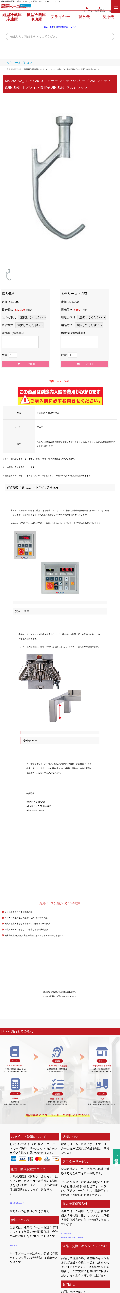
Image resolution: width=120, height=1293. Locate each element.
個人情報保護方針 (72, 1232)
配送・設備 (49, 34)
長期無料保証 (62, 34)
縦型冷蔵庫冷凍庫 (12, 24)
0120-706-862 (41, 8)
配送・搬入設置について (25, 1202)
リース (73, 34)
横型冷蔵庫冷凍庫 (36, 24)
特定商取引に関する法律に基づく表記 (85, 1237)
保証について (18, 1244)
